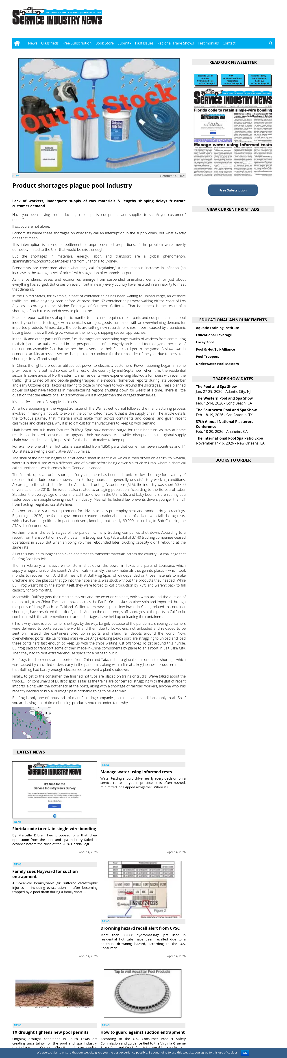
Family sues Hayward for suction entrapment (45, 874)
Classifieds (50, 43)
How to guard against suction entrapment (142, 1032)
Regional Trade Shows (175, 43)
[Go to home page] (17, 43)
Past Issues (144, 43)
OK (245, 1052)
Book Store (105, 43)
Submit (123, 43)
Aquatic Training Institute (217, 327)
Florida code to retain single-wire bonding (54, 828)
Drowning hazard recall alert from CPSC (140, 928)
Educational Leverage (214, 335)
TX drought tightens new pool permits (50, 1032)
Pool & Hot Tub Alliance (215, 349)
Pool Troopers (207, 356)
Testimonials (208, 43)
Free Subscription (76, 43)
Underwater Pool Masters (217, 363)
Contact (229, 43)
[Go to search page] (271, 43)
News (32, 43)
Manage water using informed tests (136, 771)
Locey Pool (205, 342)
